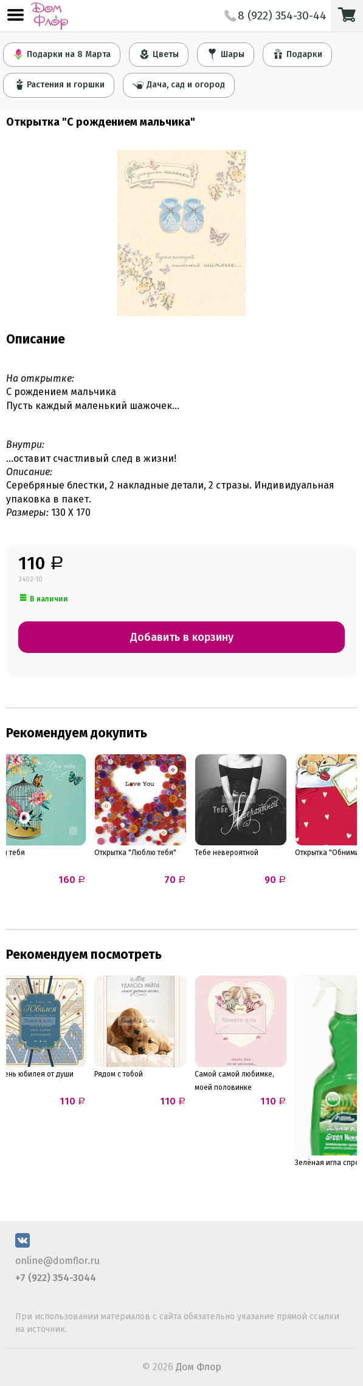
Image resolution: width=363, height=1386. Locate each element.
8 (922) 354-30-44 (275, 15)
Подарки (297, 54)
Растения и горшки (59, 84)
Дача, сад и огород (179, 84)
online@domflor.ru (57, 1260)
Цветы (159, 54)
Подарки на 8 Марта (62, 54)
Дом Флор (198, 1367)
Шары (225, 54)
